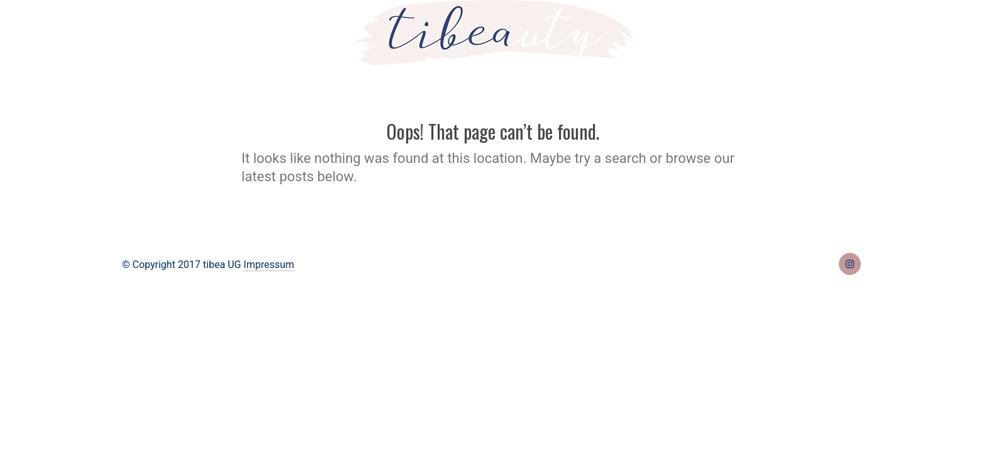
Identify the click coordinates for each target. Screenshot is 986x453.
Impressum (268, 265)
